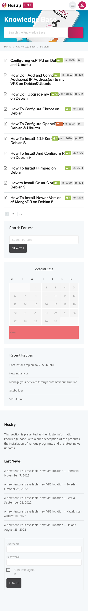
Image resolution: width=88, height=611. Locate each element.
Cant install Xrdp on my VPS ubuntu (31, 365)
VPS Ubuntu (16, 399)
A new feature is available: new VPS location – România (41, 471)
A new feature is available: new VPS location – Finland (40, 525)
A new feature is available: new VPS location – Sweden (40, 484)
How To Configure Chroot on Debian (34, 111)
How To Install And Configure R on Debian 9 (37, 155)
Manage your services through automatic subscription (43, 382)
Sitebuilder (16, 390)
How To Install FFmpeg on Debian (33, 170)
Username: (13, 544)
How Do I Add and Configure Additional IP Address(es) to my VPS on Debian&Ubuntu (37, 79)
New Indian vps (19, 373)
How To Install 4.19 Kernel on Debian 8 (35, 140)
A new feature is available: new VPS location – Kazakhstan (43, 511)
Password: (13, 557)
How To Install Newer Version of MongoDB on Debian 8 (35, 199)
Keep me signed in (24, 570)
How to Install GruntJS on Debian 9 (32, 185)
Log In (14, 583)
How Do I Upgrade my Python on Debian (36, 96)
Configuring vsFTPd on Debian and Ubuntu (36, 62)
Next (22, 214)
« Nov (12, 332)
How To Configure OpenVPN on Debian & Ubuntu (37, 126)
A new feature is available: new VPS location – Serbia (39, 498)
